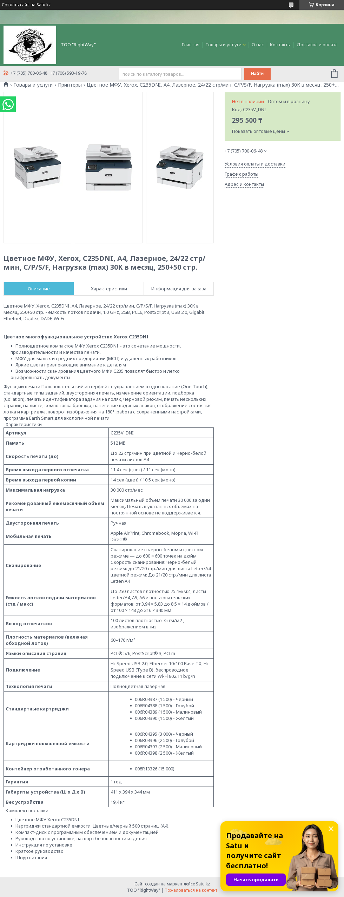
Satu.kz (203, 884)
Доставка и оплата (317, 44)
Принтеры (70, 85)
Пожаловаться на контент (191, 890)
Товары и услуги (223, 44)
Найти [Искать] (257, 73)
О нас (258, 44)
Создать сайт (15, 4)
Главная (190, 44)
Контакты (280, 44)
